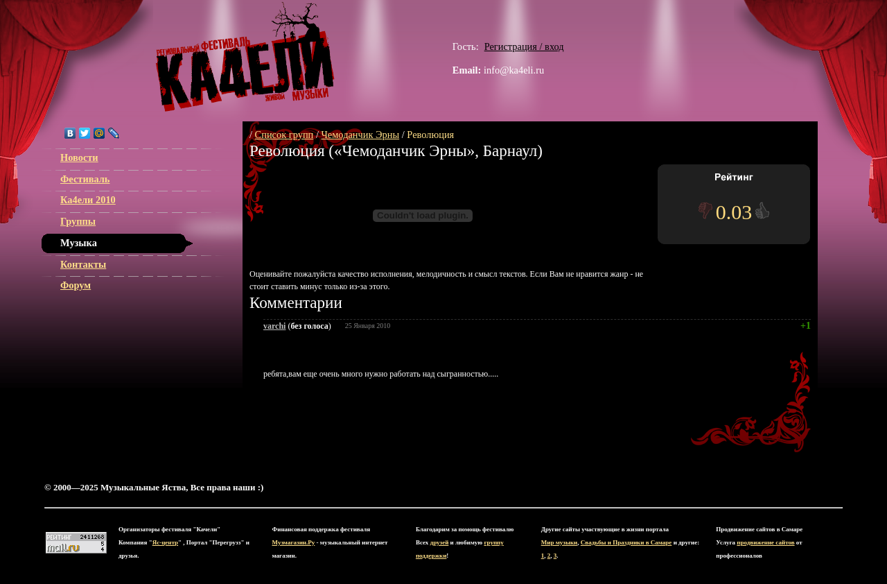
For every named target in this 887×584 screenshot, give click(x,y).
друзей (439, 542)
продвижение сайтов (765, 542)
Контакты (83, 264)
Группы (78, 221)
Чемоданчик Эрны (361, 134)
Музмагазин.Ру (293, 542)
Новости (79, 157)
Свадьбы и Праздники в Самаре (626, 542)
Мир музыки (559, 542)
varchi (274, 326)
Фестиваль (84, 178)
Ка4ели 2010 (88, 199)
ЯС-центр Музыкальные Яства (245, 57)
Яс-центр (165, 542)
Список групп (284, 134)
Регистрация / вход (524, 46)
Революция (430, 134)
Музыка (78, 242)
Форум (75, 285)
